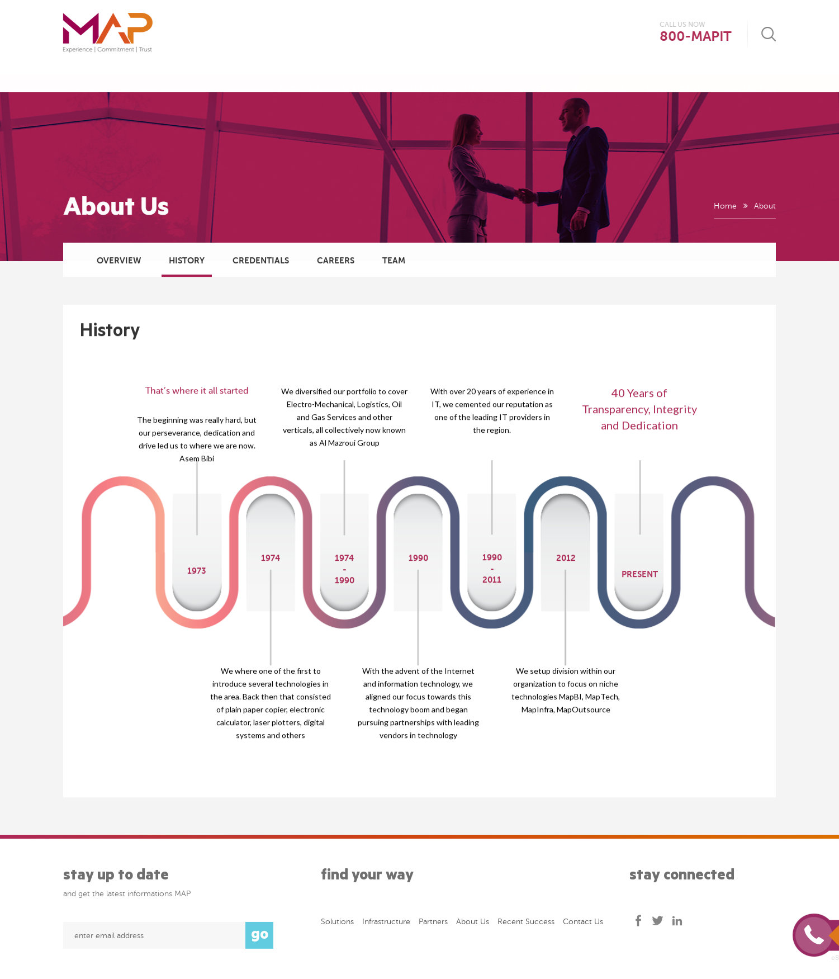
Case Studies (596, 78)
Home (724, 206)
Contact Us (749, 78)
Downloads (674, 78)
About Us (299, 78)
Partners (433, 924)
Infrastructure (448, 78)
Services (526, 78)
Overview (119, 261)
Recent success (525, 924)
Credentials (261, 261)
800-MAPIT (696, 36)
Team (393, 261)
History (187, 261)
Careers (335, 261)
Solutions (365, 78)
